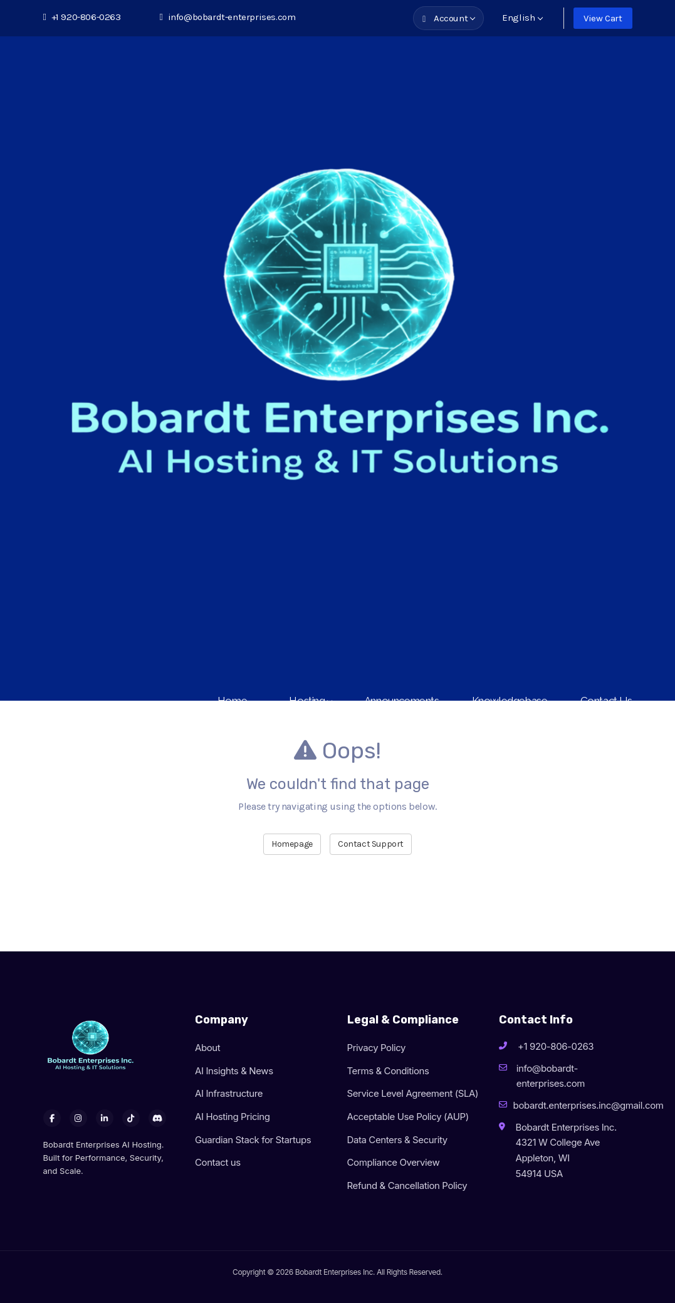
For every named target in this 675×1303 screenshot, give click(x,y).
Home (237, 700)
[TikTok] (131, 1118)
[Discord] (157, 1118)
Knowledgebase (510, 700)
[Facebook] (52, 1118)
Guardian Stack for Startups (253, 1140)
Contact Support (371, 844)
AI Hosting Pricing (232, 1116)
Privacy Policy (376, 1048)
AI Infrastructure (229, 1093)
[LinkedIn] (104, 1118)
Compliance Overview (393, 1162)
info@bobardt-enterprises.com (228, 17)
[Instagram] (78, 1118)
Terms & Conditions (388, 1071)
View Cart (602, 18)
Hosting (310, 700)
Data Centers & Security (397, 1140)
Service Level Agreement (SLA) (413, 1093)
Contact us (218, 1162)
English (522, 17)
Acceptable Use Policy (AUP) (408, 1116)
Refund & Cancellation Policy (407, 1185)
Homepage (292, 844)
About (207, 1048)
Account (448, 18)
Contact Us (606, 700)
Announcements (401, 700)
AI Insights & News (234, 1071)
